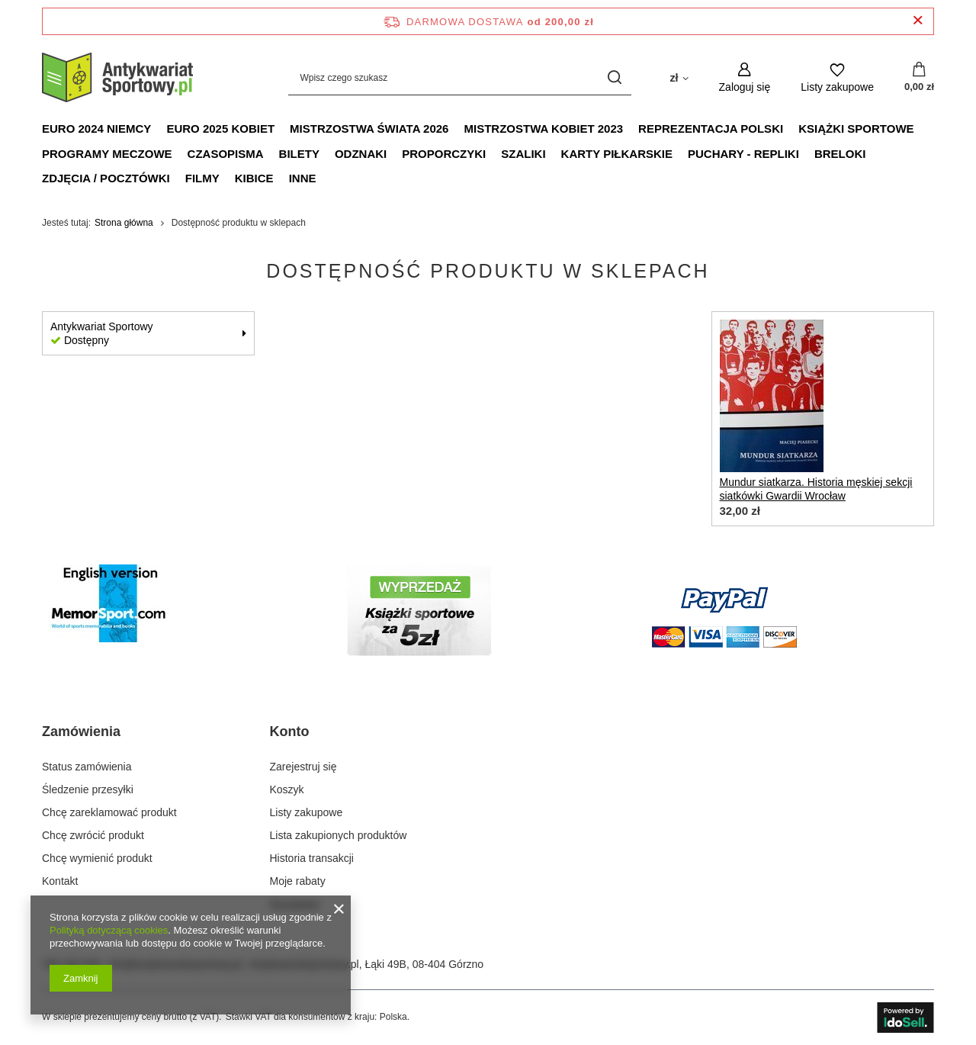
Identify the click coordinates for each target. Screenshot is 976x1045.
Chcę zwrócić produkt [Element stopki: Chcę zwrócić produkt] (93, 835)
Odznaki (361, 153)
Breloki (840, 153)
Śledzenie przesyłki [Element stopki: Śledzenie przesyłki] (87, 789)
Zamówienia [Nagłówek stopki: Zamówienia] (81, 731)
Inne (302, 178)
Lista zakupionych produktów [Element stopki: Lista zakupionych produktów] (338, 835)
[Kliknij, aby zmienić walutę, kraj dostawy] (678, 77)
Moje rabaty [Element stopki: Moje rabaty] (298, 881)
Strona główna (124, 222)
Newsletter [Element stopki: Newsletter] (295, 905)
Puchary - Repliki (743, 153)
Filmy (202, 178)
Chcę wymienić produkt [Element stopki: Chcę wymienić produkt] (97, 858)
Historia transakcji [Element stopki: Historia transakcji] (312, 858)
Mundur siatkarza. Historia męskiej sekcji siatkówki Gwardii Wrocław (816, 489)
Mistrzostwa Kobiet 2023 (543, 128)
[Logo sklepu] (118, 78)
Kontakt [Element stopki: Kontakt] (60, 881)
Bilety (299, 153)
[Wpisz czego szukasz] (459, 77)
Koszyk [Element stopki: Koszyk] (287, 789)
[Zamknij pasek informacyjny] (917, 21)
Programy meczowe (107, 153)
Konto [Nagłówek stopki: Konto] (290, 731)
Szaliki (523, 153)
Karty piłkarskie (617, 153)
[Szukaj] (614, 77)
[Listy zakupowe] (837, 77)
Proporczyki (444, 153)
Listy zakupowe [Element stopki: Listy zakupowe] (306, 812)
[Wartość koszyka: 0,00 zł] (919, 78)
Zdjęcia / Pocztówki (106, 178)
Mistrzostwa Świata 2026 (369, 128)
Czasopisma (226, 153)
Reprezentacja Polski (710, 128)
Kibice (254, 178)
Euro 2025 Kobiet (220, 128)
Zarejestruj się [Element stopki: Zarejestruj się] (303, 766)
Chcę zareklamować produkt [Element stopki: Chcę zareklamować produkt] (109, 812)
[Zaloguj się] (745, 77)
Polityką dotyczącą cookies (109, 930)
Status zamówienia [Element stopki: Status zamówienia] (87, 766)
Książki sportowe (855, 128)
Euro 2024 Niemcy (96, 128)
